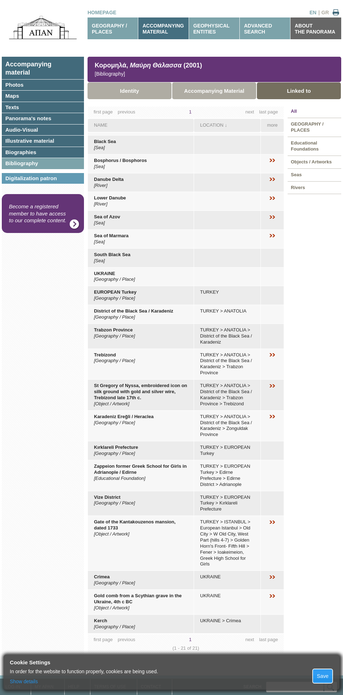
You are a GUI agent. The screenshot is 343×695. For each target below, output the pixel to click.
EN (312, 12)
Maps (12, 96)
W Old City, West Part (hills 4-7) (224, 537)
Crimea (102, 576)
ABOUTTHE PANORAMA (315, 29)
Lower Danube (110, 198)
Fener (206, 552)
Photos (14, 85)
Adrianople (230, 484)
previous (126, 112)
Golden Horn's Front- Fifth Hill (224, 543)
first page (103, 112)
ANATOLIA (235, 311)
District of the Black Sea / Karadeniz (133, 311)
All (294, 111)
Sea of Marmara (111, 235)
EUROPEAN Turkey (115, 292)
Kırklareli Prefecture (116, 447)
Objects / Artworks (311, 161)
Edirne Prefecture (216, 475)
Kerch (100, 620)
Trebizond (105, 354)
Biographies (20, 152)
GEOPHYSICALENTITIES (211, 29)
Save (323, 676)
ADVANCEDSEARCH (258, 29)
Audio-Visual (21, 130)
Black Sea (105, 141)
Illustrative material (29, 141)
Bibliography (21, 163)
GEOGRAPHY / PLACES (109, 29)
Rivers (298, 187)
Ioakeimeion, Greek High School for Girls (223, 558)
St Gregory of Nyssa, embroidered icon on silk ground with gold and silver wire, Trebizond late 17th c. (140, 391)
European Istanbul (219, 528)
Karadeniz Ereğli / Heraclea (124, 416)
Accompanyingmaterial (28, 68)
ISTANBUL (235, 521)
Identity (129, 91)
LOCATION (212, 125)
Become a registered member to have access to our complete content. (37, 213)
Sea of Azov (107, 216)
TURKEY (209, 292)
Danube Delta (109, 179)
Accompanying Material (214, 91)
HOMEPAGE (102, 12)
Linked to (299, 91)
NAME (101, 125)
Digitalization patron (31, 178)
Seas (296, 174)
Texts (12, 107)
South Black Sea (112, 254)
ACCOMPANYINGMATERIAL (163, 29)
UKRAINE (104, 273)
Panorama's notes (28, 118)
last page (268, 112)
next (249, 112)
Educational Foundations (305, 146)
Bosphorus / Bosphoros (120, 160)
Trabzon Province (113, 330)
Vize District (107, 497)
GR (325, 12)
